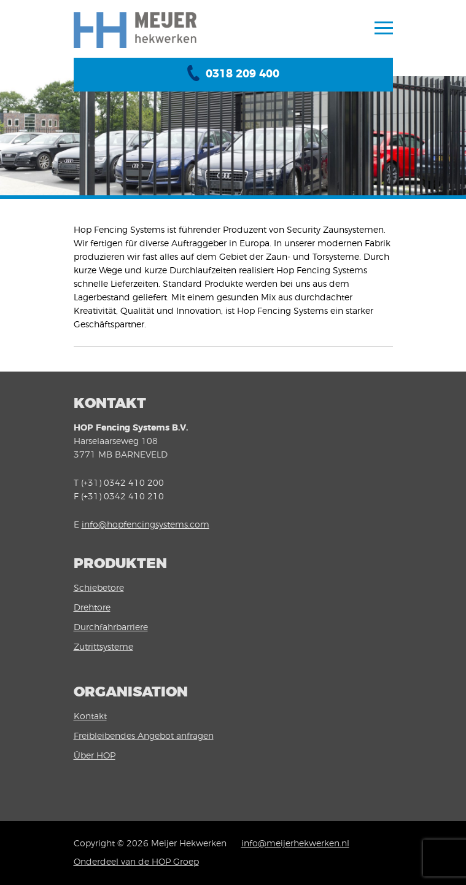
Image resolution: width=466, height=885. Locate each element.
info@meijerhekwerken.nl (295, 844)
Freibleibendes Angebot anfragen (144, 736)
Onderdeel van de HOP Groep (136, 862)
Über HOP (94, 756)
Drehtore (92, 608)
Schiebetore (99, 588)
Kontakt (90, 716)
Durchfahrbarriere (111, 627)
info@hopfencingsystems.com (145, 525)
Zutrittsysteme (103, 647)
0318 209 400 (242, 74)
